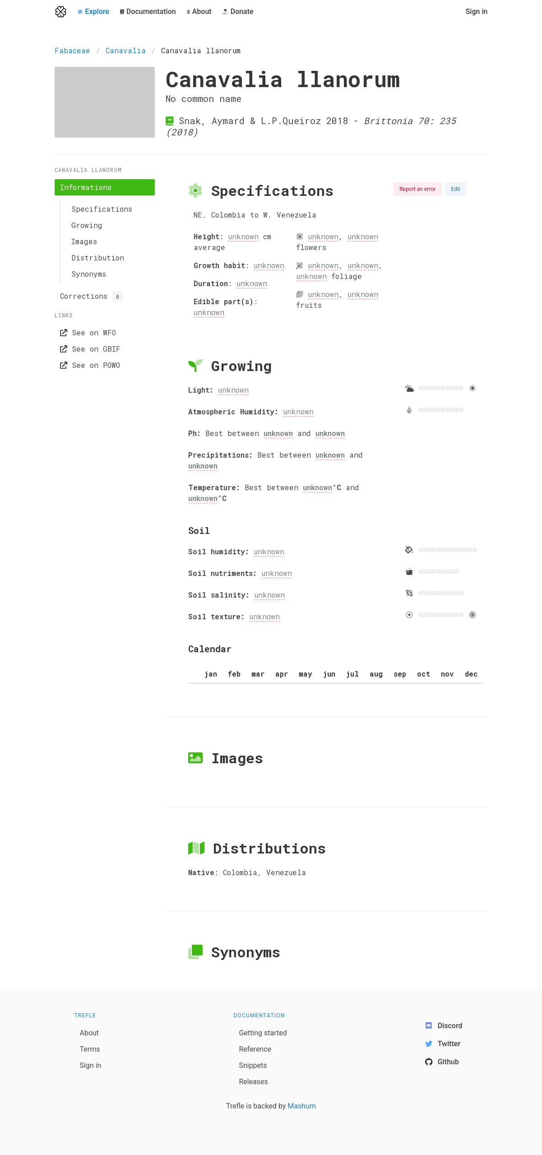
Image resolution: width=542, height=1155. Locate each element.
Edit (455, 189)
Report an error (417, 189)
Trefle (85, 1015)
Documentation (259, 1015)
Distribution (97, 257)
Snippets (253, 1065)
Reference (255, 1049)
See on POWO (90, 365)
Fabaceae (72, 50)
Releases (253, 1081)
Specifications (101, 208)
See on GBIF (90, 348)
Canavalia (126, 50)
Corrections (91, 296)
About (89, 1033)
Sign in (476, 11)
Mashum (301, 1106)
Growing (86, 225)
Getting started (263, 1033)
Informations (85, 187)
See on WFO (88, 332)
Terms (90, 1049)
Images (84, 241)
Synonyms (88, 273)
